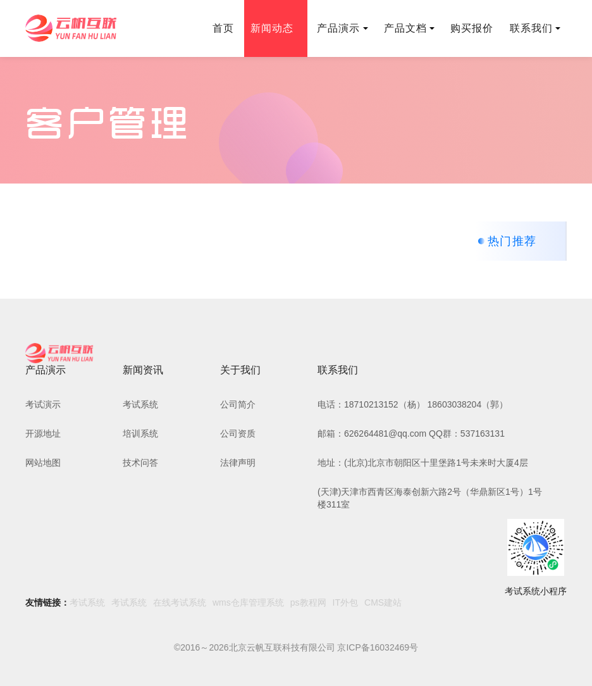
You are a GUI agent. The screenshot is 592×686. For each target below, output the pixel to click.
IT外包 (345, 602)
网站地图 (43, 463)
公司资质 (238, 433)
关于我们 (240, 370)
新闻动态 (275, 28)
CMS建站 (383, 602)
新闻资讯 (143, 370)
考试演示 (43, 404)
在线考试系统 (179, 602)
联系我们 (535, 28)
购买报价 (471, 28)
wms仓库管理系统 (248, 602)
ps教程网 (308, 602)
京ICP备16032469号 (377, 647)
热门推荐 (512, 241)
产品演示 (342, 28)
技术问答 (140, 463)
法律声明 (238, 463)
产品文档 (409, 28)
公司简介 (238, 404)
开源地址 (43, 433)
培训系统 (140, 433)
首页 (223, 28)
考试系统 (140, 404)
